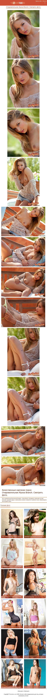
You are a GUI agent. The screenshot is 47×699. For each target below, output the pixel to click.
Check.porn (26, 691)
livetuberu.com (13, 694)
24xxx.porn (20, 691)
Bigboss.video (39, 1)
